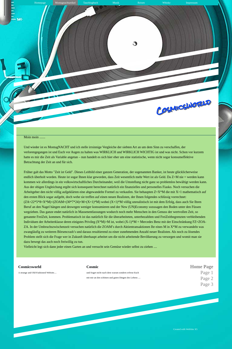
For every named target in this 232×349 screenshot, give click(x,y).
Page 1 (206, 272)
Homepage (40, 2)
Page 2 (206, 278)
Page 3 (206, 284)
